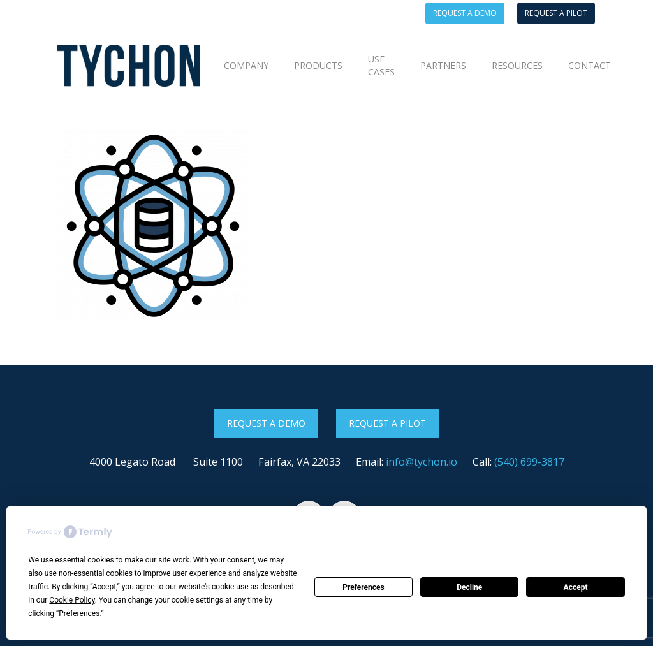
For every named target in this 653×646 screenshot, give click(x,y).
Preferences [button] (79, 613)
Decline (469, 587)
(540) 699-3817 (529, 462)
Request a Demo (266, 423)
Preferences (363, 587)
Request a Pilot (387, 423)
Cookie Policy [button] (71, 600)
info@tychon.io (421, 462)
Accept (576, 587)
